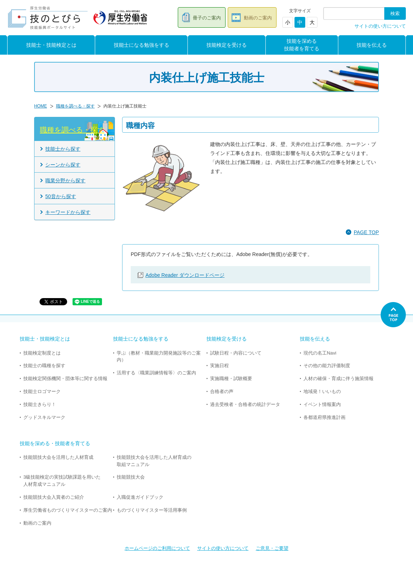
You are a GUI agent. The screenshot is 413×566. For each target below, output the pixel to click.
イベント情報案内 (322, 404)
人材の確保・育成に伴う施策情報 (338, 378)
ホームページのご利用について (157, 548)
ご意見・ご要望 (272, 548)
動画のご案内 (258, 17)
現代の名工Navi (319, 353)
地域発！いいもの (322, 391)
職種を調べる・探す (75, 106)
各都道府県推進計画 (324, 417)
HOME (40, 106)
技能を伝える (372, 45)
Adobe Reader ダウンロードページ (184, 275)
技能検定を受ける (226, 45)
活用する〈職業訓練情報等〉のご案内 (156, 372)
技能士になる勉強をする (141, 45)
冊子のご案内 (207, 17)
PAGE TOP (366, 232)
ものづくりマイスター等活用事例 (152, 510)
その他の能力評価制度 (326, 365)
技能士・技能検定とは (51, 45)
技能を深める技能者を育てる (301, 44)
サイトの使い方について (380, 26)
